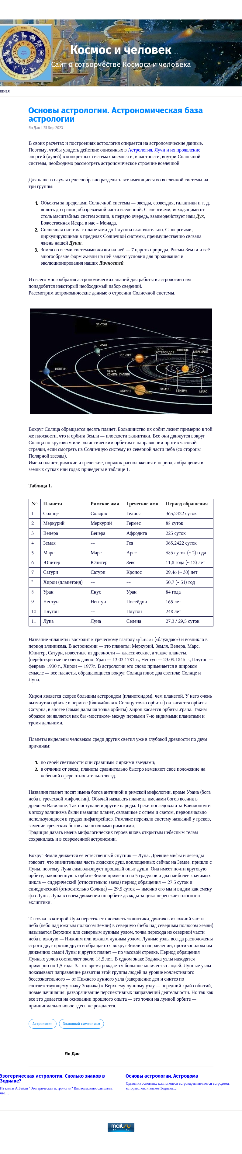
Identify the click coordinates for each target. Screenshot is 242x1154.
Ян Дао (34, 128)
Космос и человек (120, 50)
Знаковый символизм (81, 1024)
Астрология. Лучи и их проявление (164, 150)
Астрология (43, 1024)
